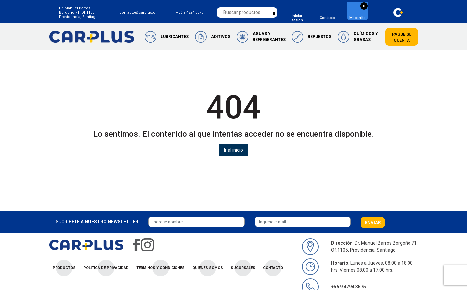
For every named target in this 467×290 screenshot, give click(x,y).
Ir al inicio (233, 150)
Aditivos (220, 36)
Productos (64, 268)
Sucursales (243, 268)
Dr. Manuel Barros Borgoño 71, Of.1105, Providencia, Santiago (78, 12)
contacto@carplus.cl (137, 12)
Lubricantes (175, 36)
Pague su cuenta (401, 37)
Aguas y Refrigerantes (269, 36)
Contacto (327, 18)
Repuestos (319, 36)
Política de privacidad (106, 268)
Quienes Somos (207, 268)
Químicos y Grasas (366, 36)
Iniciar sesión (297, 18)
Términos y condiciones (160, 268)
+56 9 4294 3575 (189, 12)
